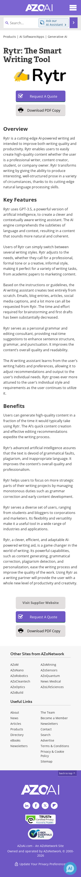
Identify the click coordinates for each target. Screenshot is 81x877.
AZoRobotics (19, 676)
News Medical (51, 681)
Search (46, 735)
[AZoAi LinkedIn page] (26, 805)
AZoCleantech (20, 681)
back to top (67, 773)
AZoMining (48, 665)
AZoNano (17, 670)
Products (9, 37)
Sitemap (46, 761)
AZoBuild (16, 692)
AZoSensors (49, 670)
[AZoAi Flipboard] (54, 805)
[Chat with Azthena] (70, 868)
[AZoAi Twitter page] (45, 805)
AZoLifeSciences (52, 687)
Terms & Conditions (55, 746)
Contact (46, 729)
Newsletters (49, 724)
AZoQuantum (50, 676)
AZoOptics (17, 687)
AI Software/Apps (31, 37)
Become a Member (54, 718)
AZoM (14, 665)
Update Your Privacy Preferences (40, 864)
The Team (48, 712)
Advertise (47, 740)
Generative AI (57, 37)
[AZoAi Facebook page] (35, 805)
